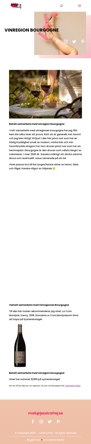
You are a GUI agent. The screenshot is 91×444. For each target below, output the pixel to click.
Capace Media (55, 440)
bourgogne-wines (72, 385)
